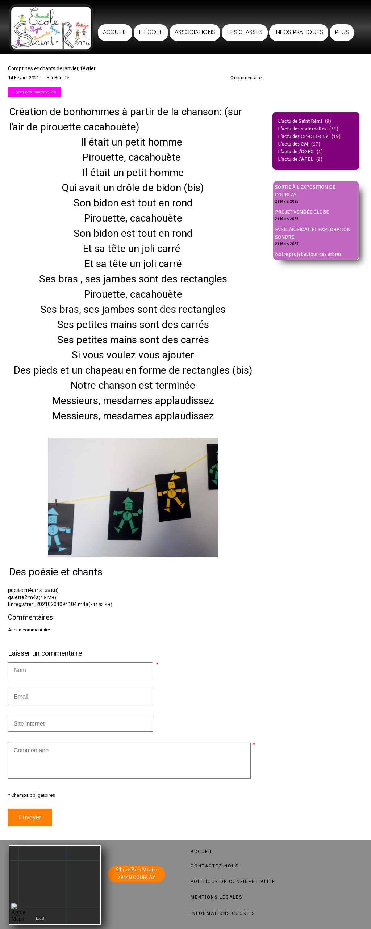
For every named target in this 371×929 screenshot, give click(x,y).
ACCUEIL (202, 851)
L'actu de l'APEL (295, 159)
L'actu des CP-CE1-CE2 (303, 136)
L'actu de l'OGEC (296, 151)
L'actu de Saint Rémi (300, 121)
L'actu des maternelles (302, 129)
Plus (342, 32)
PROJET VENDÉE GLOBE (302, 212)
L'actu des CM (293, 144)
